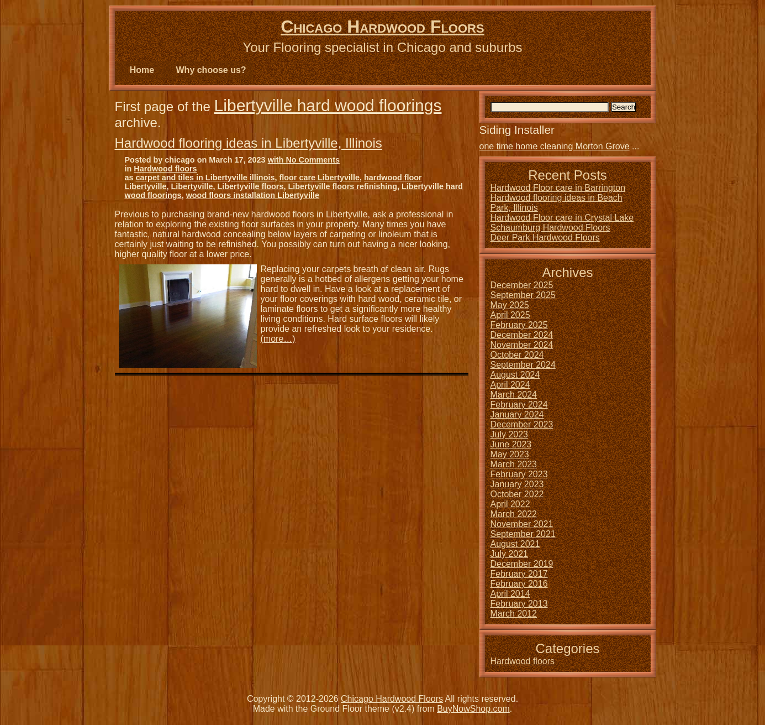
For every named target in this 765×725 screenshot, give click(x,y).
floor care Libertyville (319, 177)
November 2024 (521, 345)
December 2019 (521, 563)
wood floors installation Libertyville (252, 195)
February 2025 (519, 325)
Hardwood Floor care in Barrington (558, 187)
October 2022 (517, 494)
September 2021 (523, 534)
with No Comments (304, 159)
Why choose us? (211, 70)
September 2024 (523, 364)
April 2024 (510, 384)
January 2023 (517, 484)
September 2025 (523, 295)
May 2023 (509, 454)
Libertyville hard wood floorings (328, 105)
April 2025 (510, 315)
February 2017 (519, 573)
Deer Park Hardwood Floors (545, 237)
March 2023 (513, 464)
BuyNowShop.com (473, 708)
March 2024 (513, 394)
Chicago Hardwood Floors (382, 26)
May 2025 (509, 305)
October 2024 (517, 354)
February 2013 (519, 603)
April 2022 (510, 504)
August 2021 (515, 544)
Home (142, 70)
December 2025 (521, 285)
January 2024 (517, 414)
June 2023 (511, 444)
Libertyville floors (250, 186)
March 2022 (513, 514)
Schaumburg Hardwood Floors (550, 227)
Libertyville (192, 186)
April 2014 (510, 593)
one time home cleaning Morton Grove (554, 146)
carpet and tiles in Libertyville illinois (205, 177)
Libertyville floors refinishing (342, 186)
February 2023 (519, 474)
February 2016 (519, 583)
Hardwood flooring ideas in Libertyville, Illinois (248, 142)
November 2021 (521, 524)
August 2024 (515, 374)
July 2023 (509, 434)
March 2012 (513, 613)
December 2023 (521, 424)
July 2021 (509, 554)
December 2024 (521, 335)
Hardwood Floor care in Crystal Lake (562, 217)
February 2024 (519, 404)
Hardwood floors (165, 168)
